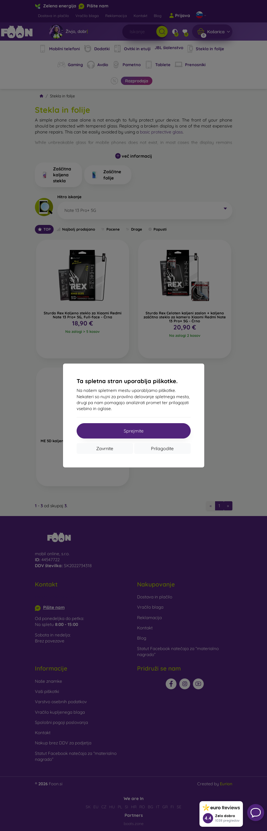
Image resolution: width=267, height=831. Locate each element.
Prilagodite (162, 448)
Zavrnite (104, 448)
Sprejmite (134, 431)
